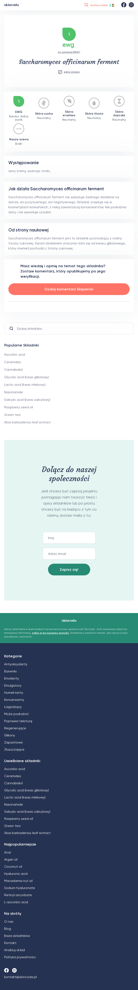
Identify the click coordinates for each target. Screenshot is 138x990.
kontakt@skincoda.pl (20, 977)
